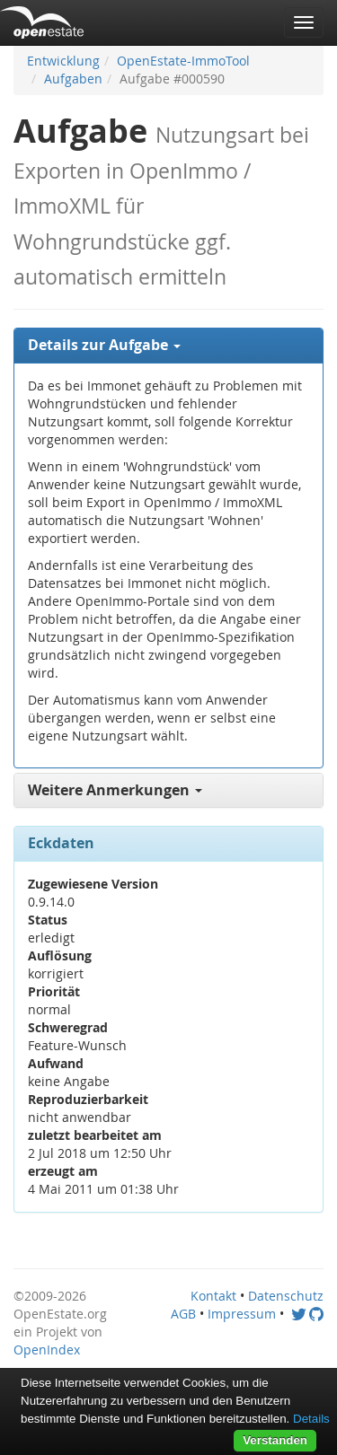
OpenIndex (46, 1349)
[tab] (168, 346)
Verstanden (275, 1440)
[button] (168, 345)
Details (311, 1418)
